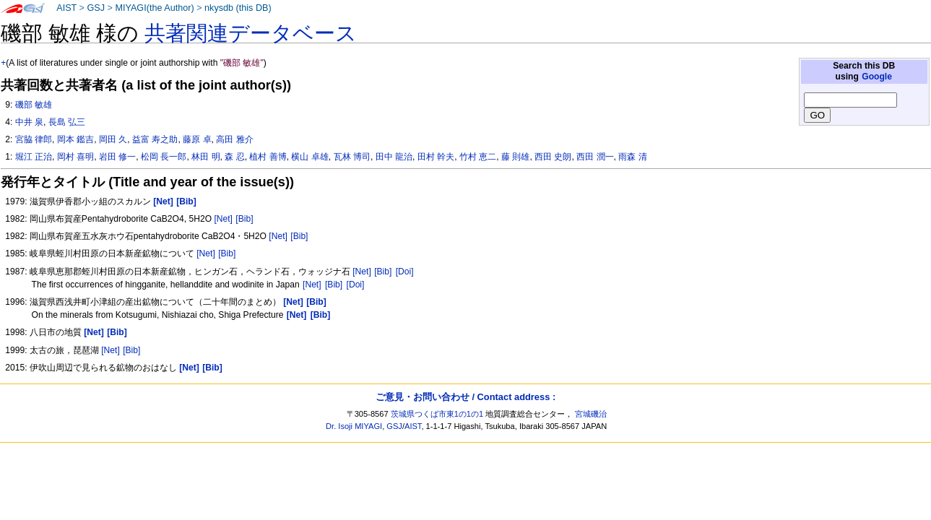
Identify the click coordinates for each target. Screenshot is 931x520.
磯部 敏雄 (33, 105)
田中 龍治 (394, 157)
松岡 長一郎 (163, 157)
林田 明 (205, 157)
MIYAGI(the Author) (154, 8)
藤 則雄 (515, 157)
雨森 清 (632, 157)
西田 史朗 (552, 157)
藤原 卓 (197, 139)
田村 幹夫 (435, 157)
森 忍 (234, 157)
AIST (66, 8)
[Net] (223, 219)
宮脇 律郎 (33, 139)
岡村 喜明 (75, 157)
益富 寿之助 (155, 139)
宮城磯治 (591, 414)
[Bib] (244, 219)
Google (877, 77)
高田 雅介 (234, 139)
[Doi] (405, 271)
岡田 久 (113, 139)
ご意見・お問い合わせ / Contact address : (465, 396)
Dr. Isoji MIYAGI (354, 426)
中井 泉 (29, 122)
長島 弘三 (66, 122)
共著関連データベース (250, 33)
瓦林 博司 (352, 157)
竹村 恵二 (477, 157)
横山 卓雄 (309, 157)
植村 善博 (267, 157)
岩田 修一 (117, 157)
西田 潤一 (594, 157)
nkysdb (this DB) (238, 8)
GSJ (96, 8)
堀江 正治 (33, 157)
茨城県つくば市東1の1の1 (437, 414)
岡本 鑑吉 (75, 139)
